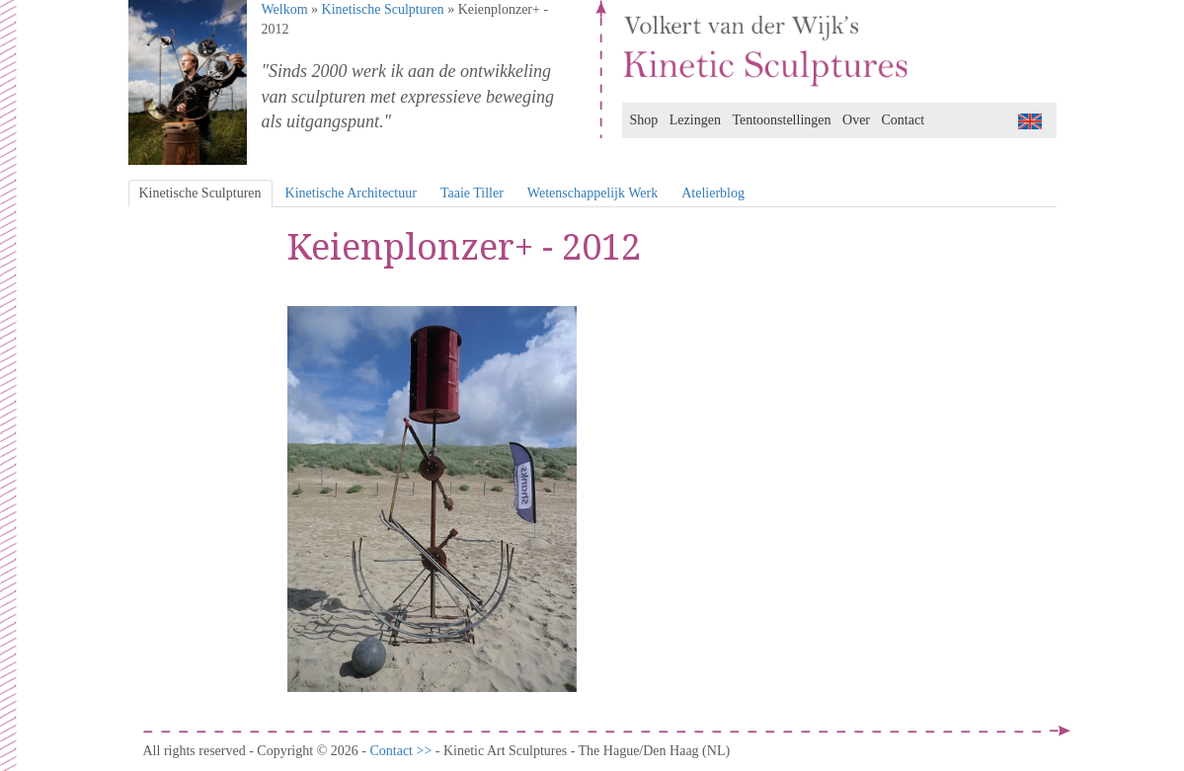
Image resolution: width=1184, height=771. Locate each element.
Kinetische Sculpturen (383, 9)
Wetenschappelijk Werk (592, 193)
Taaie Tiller (472, 193)
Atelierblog (713, 193)
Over (856, 120)
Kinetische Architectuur (351, 193)
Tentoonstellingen (781, 120)
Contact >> (401, 750)
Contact (903, 120)
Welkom (285, 9)
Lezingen (695, 120)
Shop (644, 120)
